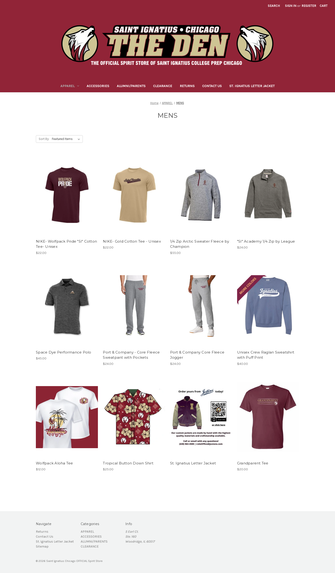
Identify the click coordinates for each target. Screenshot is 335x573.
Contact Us (212, 86)
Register (309, 6)
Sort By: (44, 139)
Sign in (290, 6)
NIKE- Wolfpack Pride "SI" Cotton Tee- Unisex (66, 244)
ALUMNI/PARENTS (131, 86)
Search (274, 6)
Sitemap (42, 546)
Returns (187, 86)
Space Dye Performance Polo (63, 352)
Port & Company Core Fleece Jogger (197, 355)
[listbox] (67, 139)
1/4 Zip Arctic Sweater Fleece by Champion (199, 244)
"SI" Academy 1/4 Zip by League (266, 241)
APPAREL (69, 86)
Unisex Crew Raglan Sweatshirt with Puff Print (265, 355)
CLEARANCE (162, 86)
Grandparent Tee (252, 463)
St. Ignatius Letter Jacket (252, 86)
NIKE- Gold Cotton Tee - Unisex (132, 241)
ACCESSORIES (98, 86)
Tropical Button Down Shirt (128, 463)
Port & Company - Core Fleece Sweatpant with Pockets (131, 355)
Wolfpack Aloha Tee (54, 463)
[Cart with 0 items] (323, 6)
